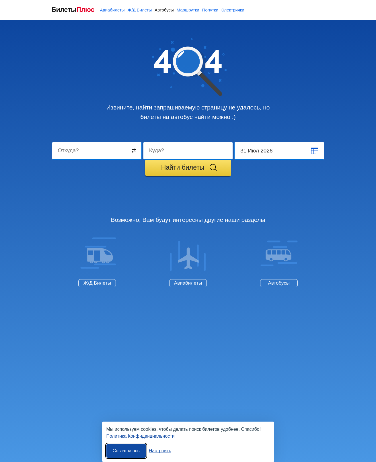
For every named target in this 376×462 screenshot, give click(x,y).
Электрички (232, 9)
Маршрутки (188, 9)
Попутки (210, 9)
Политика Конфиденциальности (140, 436)
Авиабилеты (112, 9)
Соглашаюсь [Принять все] (126, 450)
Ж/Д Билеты (139, 9)
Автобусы (164, 9)
